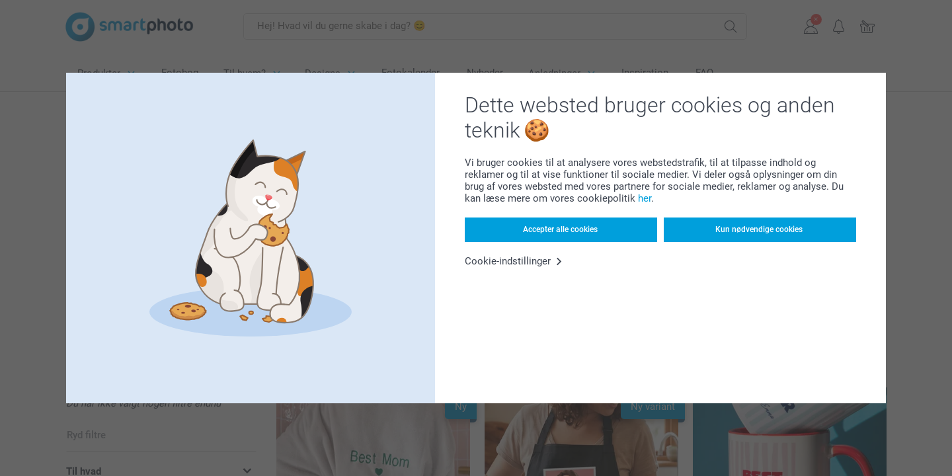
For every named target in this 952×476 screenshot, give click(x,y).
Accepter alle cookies (560, 229)
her (644, 198)
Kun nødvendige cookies (759, 229)
